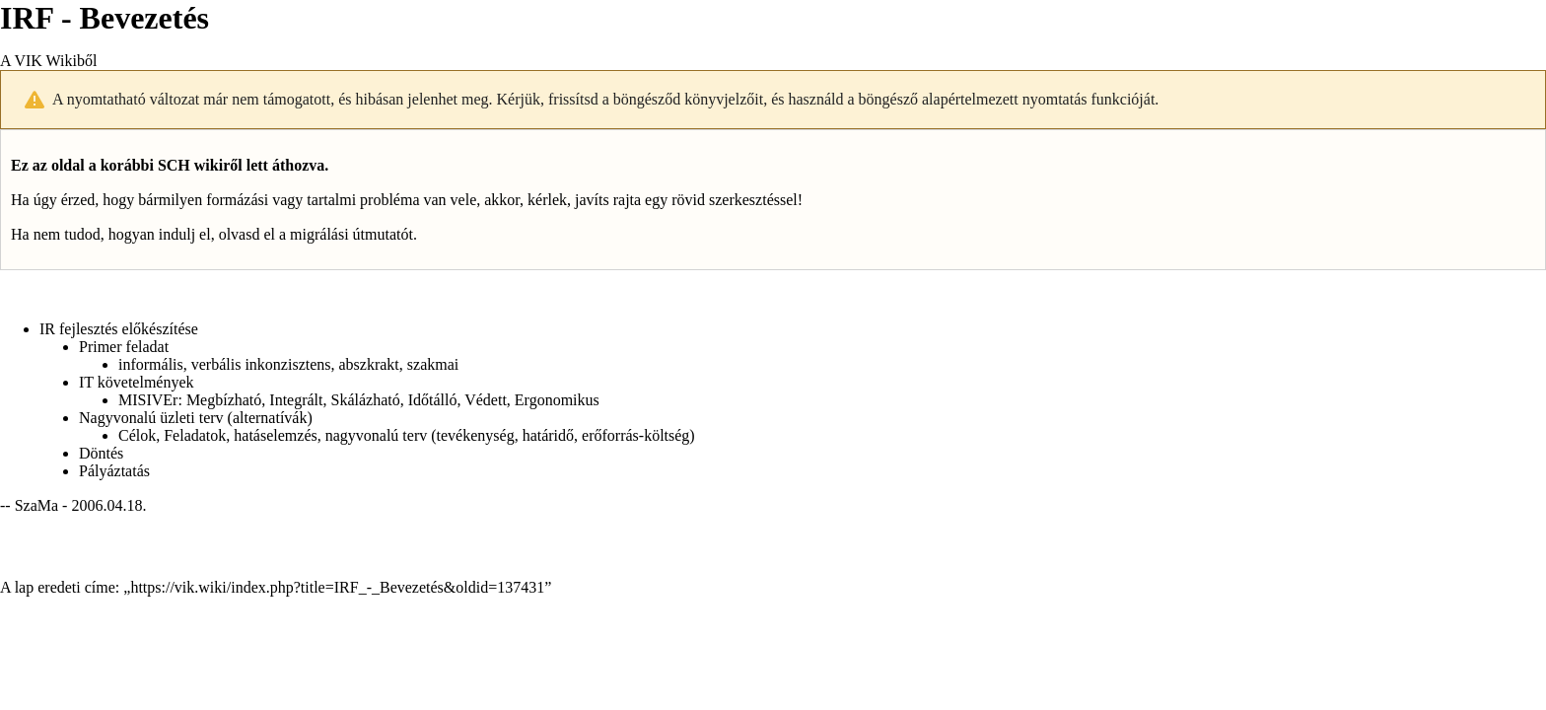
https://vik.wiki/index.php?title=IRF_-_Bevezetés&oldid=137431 (337, 587)
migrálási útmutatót (351, 234)
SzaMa (36, 505)
